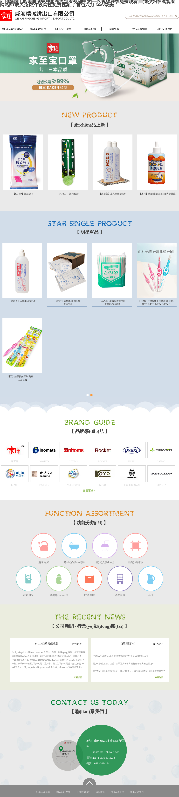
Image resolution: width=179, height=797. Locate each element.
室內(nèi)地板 (135, 548)
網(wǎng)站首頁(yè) (12, 29)
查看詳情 (78, 677)
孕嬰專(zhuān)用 (59, 581)
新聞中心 (114, 29)
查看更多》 (89, 490)
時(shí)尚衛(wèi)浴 (74, 548)
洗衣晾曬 (120, 581)
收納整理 (89, 581)
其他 (150, 581)
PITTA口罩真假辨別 (46, 643)
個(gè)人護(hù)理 (104, 548)
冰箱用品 (28, 581)
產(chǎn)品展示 (38, 29)
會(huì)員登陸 (139, 29)
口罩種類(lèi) (127, 643)
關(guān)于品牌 (63, 29)
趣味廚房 (43, 548)
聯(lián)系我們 (165, 29)
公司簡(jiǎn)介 (88, 29)
